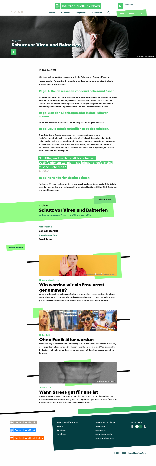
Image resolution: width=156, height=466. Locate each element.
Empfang (61, 430)
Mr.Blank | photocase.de (146, 56)
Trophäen (61, 434)
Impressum (100, 426)
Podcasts (65, 12)
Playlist (132, 13)
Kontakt (60, 426)
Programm (81, 12)
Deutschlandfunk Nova (67, 422)
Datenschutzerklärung (105, 422)
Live (122, 13)
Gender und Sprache (104, 438)
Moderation (97, 12)
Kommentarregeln (103, 434)
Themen (51, 12)
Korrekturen (100, 430)
